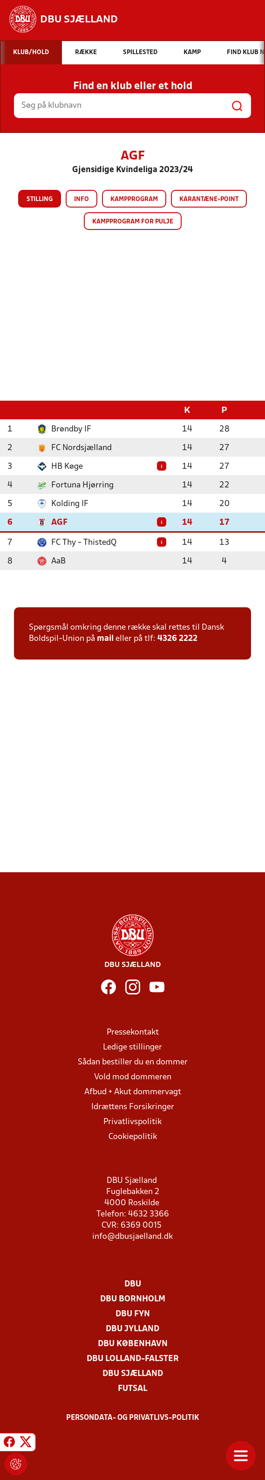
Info (81, 199)
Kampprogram (134, 199)
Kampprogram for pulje (132, 222)
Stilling (40, 199)
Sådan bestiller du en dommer (133, 1062)
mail (105, 639)
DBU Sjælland (132, 1374)
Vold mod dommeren (132, 1077)
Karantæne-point (208, 199)
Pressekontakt (133, 1032)
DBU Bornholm (132, 1299)
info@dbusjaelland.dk (132, 1237)
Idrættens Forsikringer (132, 1107)
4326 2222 (177, 639)
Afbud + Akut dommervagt (132, 1092)
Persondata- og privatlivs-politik (132, 1418)
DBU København (133, 1344)
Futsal (132, 1389)
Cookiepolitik (133, 1137)
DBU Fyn (133, 1314)
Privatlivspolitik (132, 1122)
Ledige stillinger (132, 1047)
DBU (132, 1284)
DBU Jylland (132, 1329)
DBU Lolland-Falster (133, 1359)
